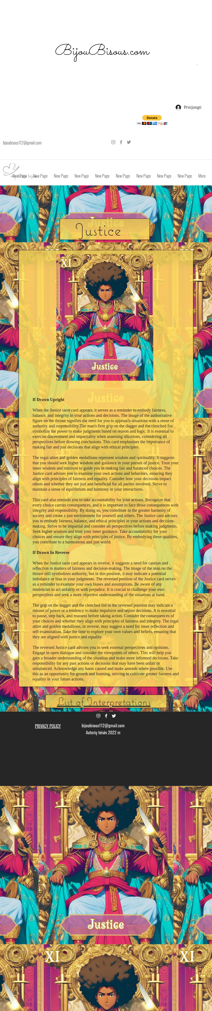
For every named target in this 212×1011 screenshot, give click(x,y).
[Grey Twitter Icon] (129, 142)
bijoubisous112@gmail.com (22, 142)
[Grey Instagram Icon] (113, 142)
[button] (197, 64)
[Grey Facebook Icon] (121, 142)
